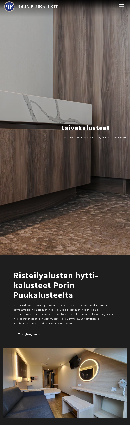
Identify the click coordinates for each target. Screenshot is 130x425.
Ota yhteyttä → (29, 334)
